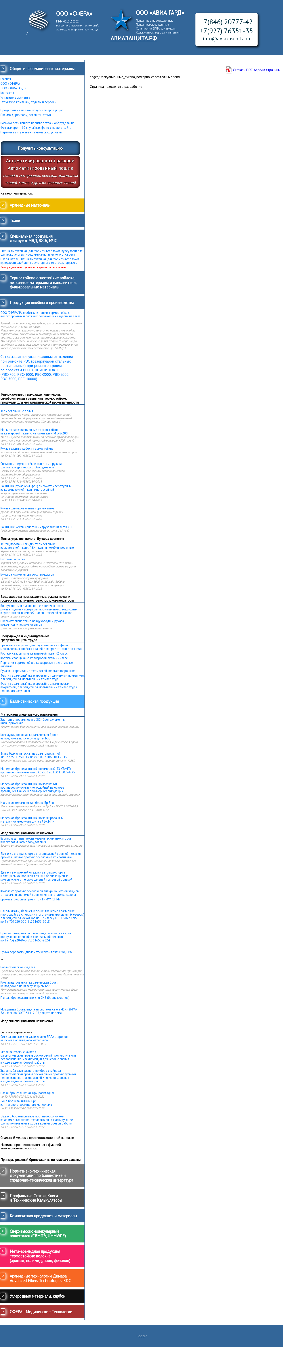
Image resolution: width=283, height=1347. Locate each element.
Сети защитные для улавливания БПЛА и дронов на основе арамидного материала (34, 1038)
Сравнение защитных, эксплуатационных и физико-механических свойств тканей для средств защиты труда (41, 647)
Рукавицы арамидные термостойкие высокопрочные (37, 671)
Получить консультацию (40, 148)
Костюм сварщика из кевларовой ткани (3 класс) (34, 658)
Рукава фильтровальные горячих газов (27, 508)
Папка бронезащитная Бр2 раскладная (27, 1093)
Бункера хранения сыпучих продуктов (27, 574)
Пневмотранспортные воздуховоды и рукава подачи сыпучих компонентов (32, 622)
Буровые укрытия (12, 559)
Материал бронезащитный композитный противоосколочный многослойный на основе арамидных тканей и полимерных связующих (32, 787)
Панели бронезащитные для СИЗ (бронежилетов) (34, 997)
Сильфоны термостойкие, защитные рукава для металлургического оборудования (31, 465)
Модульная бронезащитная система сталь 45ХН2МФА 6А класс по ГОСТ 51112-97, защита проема (38, 1011)
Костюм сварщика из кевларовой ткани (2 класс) (34, 653)
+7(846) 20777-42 (226, 21)
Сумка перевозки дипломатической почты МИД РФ (36, 952)
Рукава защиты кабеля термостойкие (27, 448)
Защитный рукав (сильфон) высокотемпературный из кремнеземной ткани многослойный (35, 487)
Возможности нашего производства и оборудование (37, 123)
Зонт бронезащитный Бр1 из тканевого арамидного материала (26, 1102)
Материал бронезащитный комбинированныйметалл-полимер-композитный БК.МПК (31, 819)
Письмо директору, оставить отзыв (25, 115)
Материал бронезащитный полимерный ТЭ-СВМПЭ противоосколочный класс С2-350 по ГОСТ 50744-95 (37, 770)
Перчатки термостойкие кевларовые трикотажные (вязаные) (36, 664)
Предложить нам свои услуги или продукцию (31, 110)
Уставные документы (15, 97)
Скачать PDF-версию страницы (256, 69)
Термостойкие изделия (16, 411)
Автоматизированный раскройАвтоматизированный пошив (40, 171)
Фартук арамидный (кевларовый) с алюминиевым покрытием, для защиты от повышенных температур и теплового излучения (39, 687)
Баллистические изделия (17, 967)
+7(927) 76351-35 (226, 30)
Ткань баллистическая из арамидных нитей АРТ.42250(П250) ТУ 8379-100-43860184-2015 (33, 755)
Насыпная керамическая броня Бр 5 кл (27, 802)
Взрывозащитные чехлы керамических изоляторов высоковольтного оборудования (36, 840)
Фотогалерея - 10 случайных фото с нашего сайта (35, 127)
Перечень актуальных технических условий (31, 132)
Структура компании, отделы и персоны (28, 102)
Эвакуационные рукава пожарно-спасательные (33, 267)
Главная (5, 79)
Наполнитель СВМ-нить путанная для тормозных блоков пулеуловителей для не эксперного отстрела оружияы (40, 260)
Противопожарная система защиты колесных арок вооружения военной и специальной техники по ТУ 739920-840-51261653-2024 (36, 936)
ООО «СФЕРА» (10, 83)
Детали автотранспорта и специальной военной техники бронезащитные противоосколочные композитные (40, 855)
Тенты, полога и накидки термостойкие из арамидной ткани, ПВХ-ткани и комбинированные (37, 545)
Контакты (7, 93)
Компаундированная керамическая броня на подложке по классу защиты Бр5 (29, 736)
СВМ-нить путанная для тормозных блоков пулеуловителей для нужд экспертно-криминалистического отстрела (42, 252)
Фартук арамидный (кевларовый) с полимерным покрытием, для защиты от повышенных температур (42, 677)
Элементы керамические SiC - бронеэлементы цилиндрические (32, 721)
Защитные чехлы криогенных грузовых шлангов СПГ (36, 527)
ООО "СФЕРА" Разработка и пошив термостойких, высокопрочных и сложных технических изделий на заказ (40, 314)
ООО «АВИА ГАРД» (13, 88)
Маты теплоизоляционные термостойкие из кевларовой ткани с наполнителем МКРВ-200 (34, 431)
